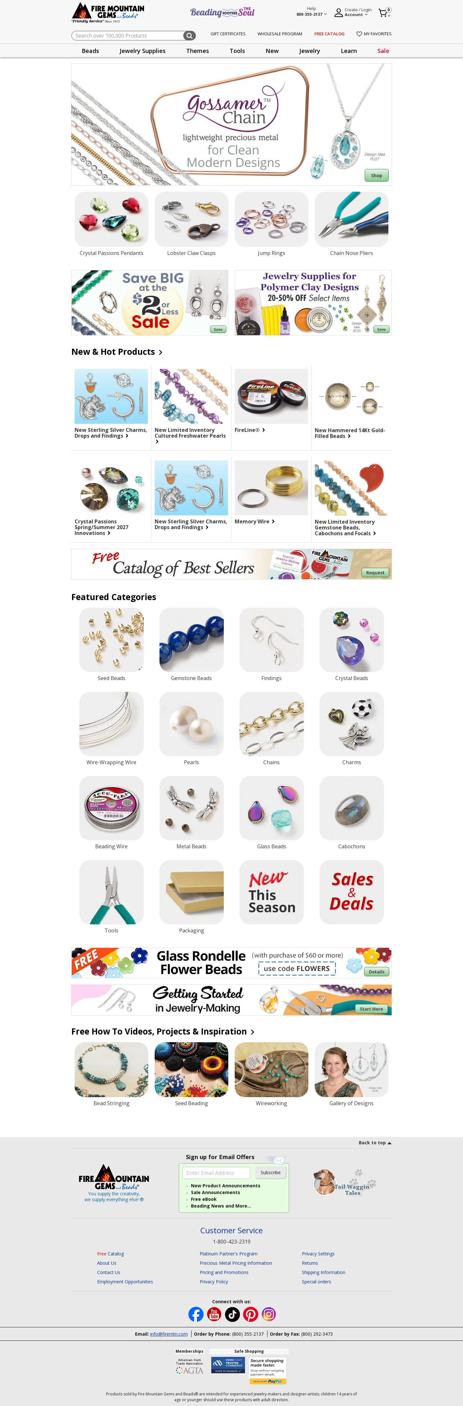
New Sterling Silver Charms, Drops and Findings (111, 433)
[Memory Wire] (271, 487)
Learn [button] (349, 51)
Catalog (110, 1254)
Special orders (316, 1282)
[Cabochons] (352, 808)
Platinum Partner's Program (229, 1254)
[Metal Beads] (191, 808)
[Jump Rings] (271, 219)
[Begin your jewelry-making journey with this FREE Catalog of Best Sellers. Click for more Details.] (231, 564)
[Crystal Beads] (352, 640)
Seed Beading (191, 1103)
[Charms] (352, 724)
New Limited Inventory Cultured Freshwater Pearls (190, 435)
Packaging (191, 930)
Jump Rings (271, 253)
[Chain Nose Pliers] (351, 219)
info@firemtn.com (169, 1334)
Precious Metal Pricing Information (236, 1263)
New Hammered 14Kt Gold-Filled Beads (350, 433)
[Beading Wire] (111, 808)
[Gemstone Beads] (191, 640)
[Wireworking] (271, 1069)
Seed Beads (111, 678)
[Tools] (111, 892)
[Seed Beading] (191, 1069)
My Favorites (374, 34)
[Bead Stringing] (111, 1069)
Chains (271, 762)
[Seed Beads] (111, 640)
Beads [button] (90, 51)
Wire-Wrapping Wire (111, 762)
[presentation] (90, 50)
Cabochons (351, 846)
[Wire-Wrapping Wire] (111, 724)
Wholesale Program (280, 34)
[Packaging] (191, 892)
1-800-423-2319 (231, 1241)
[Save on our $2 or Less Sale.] (150, 303)
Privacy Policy (214, 1282)
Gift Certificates (228, 34)
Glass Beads (271, 846)
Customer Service (231, 1230)
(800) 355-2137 (248, 1334)
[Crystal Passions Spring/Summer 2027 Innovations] (111, 487)
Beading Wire (111, 846)
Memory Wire (254, 521)
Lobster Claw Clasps (191, 253)
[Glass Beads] (272, 808)
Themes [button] (197, 51)
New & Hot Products (116, 351)
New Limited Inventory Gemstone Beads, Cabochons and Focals (345, 527)
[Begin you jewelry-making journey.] (231, 1000)
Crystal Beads (351, 678)
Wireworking (271, 1103)
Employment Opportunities (125, 1282)
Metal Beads (191, 846)
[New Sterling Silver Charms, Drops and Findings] (111, 396)
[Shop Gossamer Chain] (231, 124)
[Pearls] (191, 724)
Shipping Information (323, 1272)
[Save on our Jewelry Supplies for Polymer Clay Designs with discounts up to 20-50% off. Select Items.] (313, 303)
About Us (106, 1263)
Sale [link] (383, 51)
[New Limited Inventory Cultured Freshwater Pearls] (191, 396)
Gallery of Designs (352, 1103)
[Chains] (272, 724)
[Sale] (352, 892)
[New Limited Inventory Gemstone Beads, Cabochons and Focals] (351, 488)
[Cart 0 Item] (384, 12)
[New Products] (272, 892)
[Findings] (272, 640)
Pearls (191, 762)
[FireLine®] (271, 396)
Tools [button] (237, 51)
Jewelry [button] (309, 51)
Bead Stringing (112, 1103)
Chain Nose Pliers (351, 253)
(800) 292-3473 (317, 1334)
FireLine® (249, 430)
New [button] (272, 51)
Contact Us (108, 1272)
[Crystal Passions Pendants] (111, 219)
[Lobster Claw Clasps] (191, 219)
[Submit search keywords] (189, 35)
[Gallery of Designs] (351, 1069)
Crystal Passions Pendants (111, 253)
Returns (310, 1263)
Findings (271, 678)
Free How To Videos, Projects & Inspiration (162, 1031)
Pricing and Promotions (224, 1272)
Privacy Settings (318, 1254)
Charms (351, 762)
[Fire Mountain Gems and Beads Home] (108, 12)
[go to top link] (375, 1143)
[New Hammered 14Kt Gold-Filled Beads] (351, 396)
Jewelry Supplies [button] (143, 51)
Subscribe (271, 1172)
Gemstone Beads (191, 678)
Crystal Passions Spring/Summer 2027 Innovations (101, 527)
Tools (111, 930)
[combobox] (133, 35)
